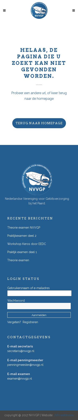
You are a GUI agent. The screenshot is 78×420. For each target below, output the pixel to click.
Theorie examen (18, 260)
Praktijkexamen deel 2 (21, 235)
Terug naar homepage (39, 123)
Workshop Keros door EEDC (26, 244)
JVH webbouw (64, 415)
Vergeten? (14, 322)
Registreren (30, 322)
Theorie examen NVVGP (23, 227)
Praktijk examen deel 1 (22, 252)
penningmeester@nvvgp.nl (25, 364)
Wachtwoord (16, 300)
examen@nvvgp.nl (19, 378)
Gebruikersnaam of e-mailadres (28, 288)
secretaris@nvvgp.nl (20, 351)
